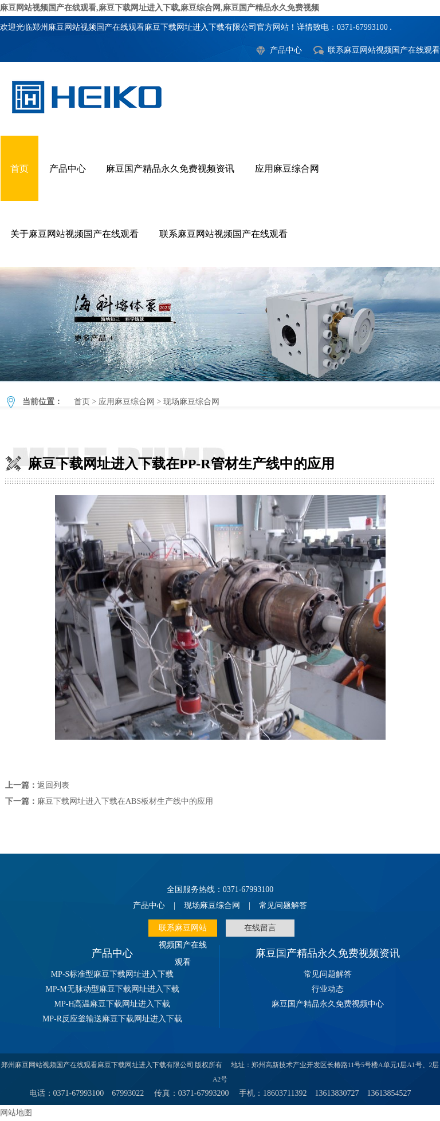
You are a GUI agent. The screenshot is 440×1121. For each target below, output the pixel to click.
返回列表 (53, 785)
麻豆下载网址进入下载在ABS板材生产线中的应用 (125, 801)
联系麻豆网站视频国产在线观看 (384, 50)
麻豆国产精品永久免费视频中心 (328, 1004)
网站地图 (16, 1112)
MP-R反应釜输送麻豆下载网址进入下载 (112, 1019)
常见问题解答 (283, 905)
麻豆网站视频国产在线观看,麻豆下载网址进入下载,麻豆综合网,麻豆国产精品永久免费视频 (159, 7)
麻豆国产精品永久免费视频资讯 (170, 168)
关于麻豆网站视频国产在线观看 (74, 234)
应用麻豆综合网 (287, 168)
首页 (19, 168)
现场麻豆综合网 (191, 401)
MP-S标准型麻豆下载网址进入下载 (112, 974)
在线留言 (260, 927)
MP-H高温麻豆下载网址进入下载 (112, 1004)
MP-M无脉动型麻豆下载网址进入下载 (112, 989)
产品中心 (286, 50)
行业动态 (328, 989)
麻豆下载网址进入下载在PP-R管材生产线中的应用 (220, 324)
